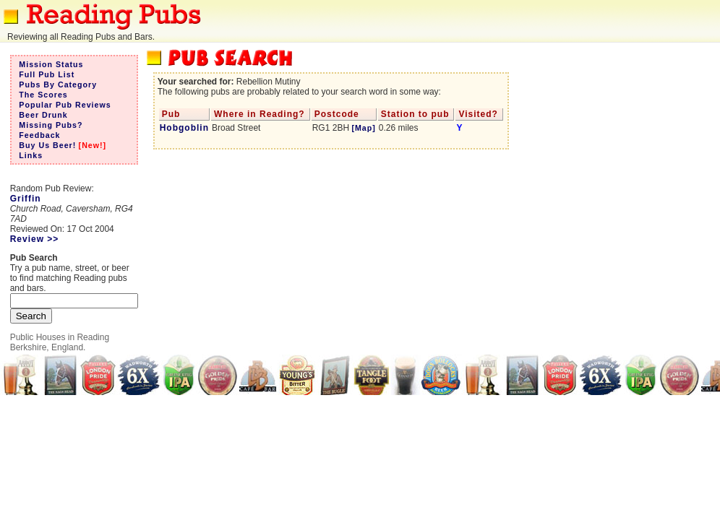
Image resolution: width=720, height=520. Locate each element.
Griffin (25, 199)
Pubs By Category (58, 84)
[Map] (363, 128)
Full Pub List (46, 74)
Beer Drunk (43, 114)
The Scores (43, 94)
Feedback (39, 135)
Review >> (34, 239)
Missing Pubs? (50, 125)
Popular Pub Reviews (65, 104)
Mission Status (51, 64)
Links (31, 155)
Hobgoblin (184, 128)
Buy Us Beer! (47, 145)
